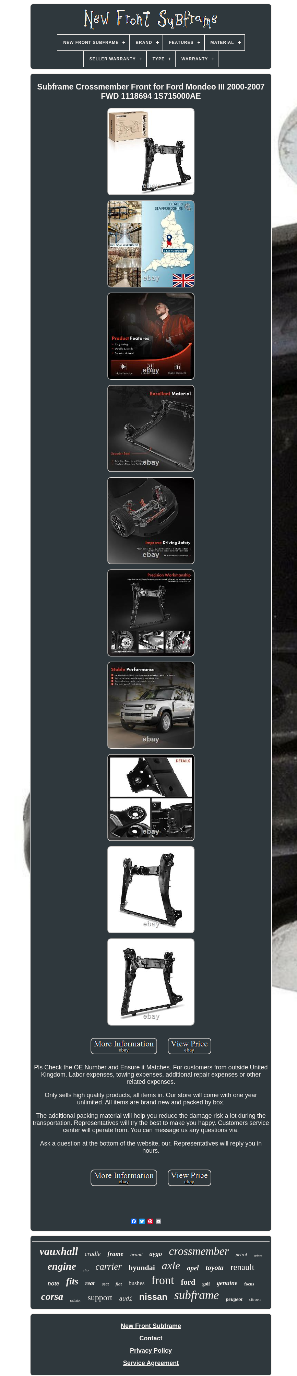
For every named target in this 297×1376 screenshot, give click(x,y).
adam (258, 1256)
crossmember (199, 1251)
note (53, 1283)
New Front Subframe (151, 1325)
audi (125, 1299)
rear (90, 1283)
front (162, 1280)
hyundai (142, 1267)
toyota (215, 1268)
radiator (75, 1300)
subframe (196, 1295)
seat (105, 1284)
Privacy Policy (151, 1350)
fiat (119, 1283)
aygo (156, 1253)
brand (136, 1254)
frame (115, 1253)
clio (86, 1270)
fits (72, 1281)
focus (249, 1283)
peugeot (234, 1299)
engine (61, 1266)
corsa (52, 1296)
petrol (241, 1254)
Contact (150, 1338)
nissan (153, 1297)
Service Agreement (151, 1363)
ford (188, 1282)
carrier (108, 1266)
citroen (255, 1299)
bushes (136, 1283)
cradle (92, 1253)
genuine (227, 1283)
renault (242, 1267)
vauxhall (58, 1251)
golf (206, 1283)
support (99, 1297)
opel (193, 1268)
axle (171, 1265)
